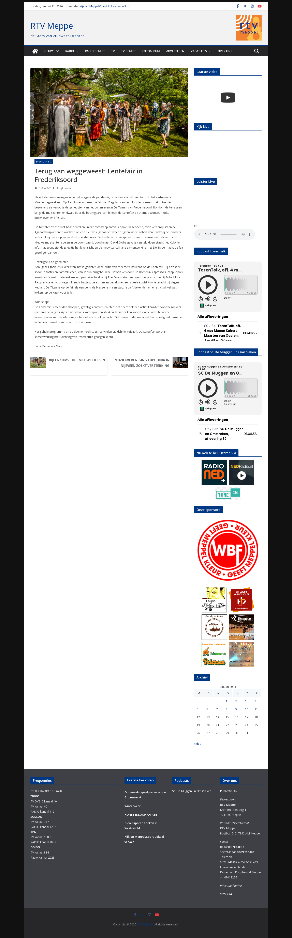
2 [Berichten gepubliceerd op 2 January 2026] (236, 701)
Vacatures (199, 51)
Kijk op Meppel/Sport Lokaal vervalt (102, 6)
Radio (69, 51)
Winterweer (133, 806)
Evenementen (43, 161)
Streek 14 (226, 894)
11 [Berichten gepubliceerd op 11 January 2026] (256, 709)
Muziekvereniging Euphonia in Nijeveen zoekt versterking (142, 363)
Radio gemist (95, 51)
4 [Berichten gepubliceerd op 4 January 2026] (255, 701)
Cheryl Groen (63, 188)
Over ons (225, 51)
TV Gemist (128, 51)
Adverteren (175, 51)
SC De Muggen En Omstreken (191, 791)
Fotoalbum (151, 51)
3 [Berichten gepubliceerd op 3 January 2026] (246, 701)
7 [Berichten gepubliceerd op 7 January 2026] (217, 709)
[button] (56, 51)
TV (113, 51)
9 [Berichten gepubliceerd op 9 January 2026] (236, 709)
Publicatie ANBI (230, 791)
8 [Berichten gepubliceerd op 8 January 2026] (226, 709)
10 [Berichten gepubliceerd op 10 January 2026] (246, 709)
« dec (197, 744)
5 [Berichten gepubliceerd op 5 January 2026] (197, 709)
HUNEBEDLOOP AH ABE (141, 814)
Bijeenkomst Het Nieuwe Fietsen (77, 360)
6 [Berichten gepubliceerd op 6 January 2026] (207, 709)
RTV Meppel (52, 25)
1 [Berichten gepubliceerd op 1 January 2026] (226, 701)
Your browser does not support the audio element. (224, 234)
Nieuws (48, 51)
